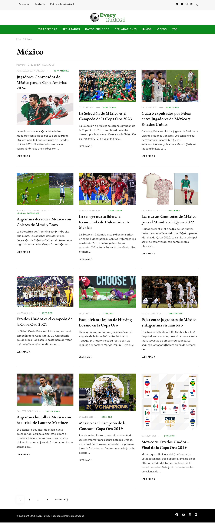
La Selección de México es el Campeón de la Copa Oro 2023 (107, 116)
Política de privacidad (62, 4)
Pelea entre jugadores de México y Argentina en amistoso (164, 325)
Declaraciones (126, 29)
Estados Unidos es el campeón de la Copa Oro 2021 (44, 321)
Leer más (23, 156)
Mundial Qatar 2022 (28, 213)
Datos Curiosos (97, 29)
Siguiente (62, 505)
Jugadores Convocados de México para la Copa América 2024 (44, 82)
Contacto (40, 4)
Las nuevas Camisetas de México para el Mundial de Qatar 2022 (166, 221)
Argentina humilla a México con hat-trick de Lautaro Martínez (42, 428)
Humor (147, 29)
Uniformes (174, 210)
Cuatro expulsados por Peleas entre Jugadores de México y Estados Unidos (168, 118)
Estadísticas (47, 29)
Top (175, 29)
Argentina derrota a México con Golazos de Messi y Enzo (43, 221)
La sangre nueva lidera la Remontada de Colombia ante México (106, 221)
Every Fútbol (43, 521)
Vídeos (162, 29)
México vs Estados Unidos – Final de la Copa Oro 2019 (167, 450)
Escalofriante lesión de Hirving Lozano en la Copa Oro (104, 325)
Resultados (71, 29)
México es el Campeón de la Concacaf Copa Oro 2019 (104, 431)
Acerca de (24, 4)
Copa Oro (47, 313)
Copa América (61, 71)
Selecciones (109, 107)
